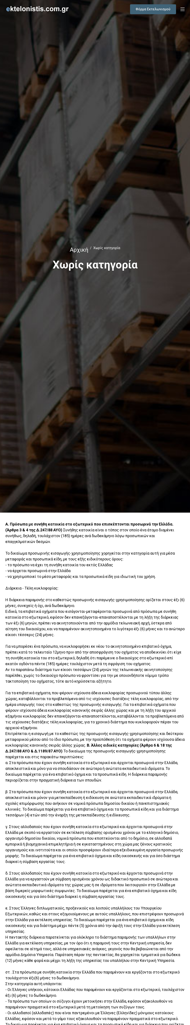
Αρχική (79, 249)
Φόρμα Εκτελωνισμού (153, 9)
